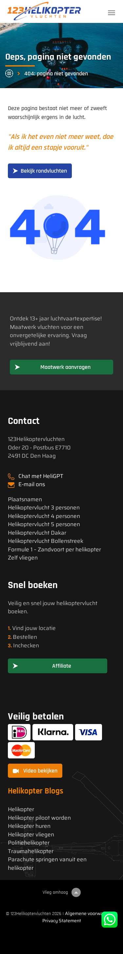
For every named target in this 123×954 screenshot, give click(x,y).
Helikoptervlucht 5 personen (44, 524)
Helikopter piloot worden (39, 818)
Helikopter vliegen (31, 834)
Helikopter (21, 809)
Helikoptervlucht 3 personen (44, 508)
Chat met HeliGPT (40, 476)
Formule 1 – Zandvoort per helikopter (54, 549)
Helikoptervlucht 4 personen (44, 516)
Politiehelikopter (29, 843)
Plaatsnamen (25, 499)
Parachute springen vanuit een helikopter (47, 863)
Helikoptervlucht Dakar (37, 533)
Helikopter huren (29, 826)
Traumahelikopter (30, 851)
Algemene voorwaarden (90, 913)
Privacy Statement (61, 920)
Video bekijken (35, 770)
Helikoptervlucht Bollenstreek (45, 541)
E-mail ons (31, 484)
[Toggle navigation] (111, 13)
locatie (47, 628)
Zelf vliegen (23, 558)
